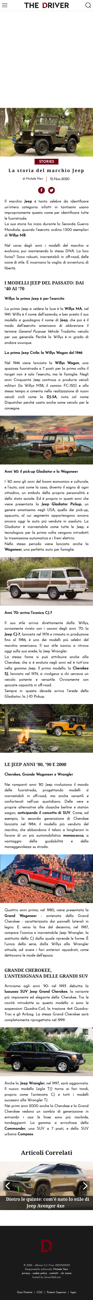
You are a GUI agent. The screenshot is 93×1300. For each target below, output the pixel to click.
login (73, 1292)
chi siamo (66, 1273)
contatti (54, 1273)
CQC (40, 1292)
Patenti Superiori (56, 1292)
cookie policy (40, 1273)
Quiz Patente (24, 1292)
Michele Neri (60, 1269)
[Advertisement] (46, 59)
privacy (26, 1273)
